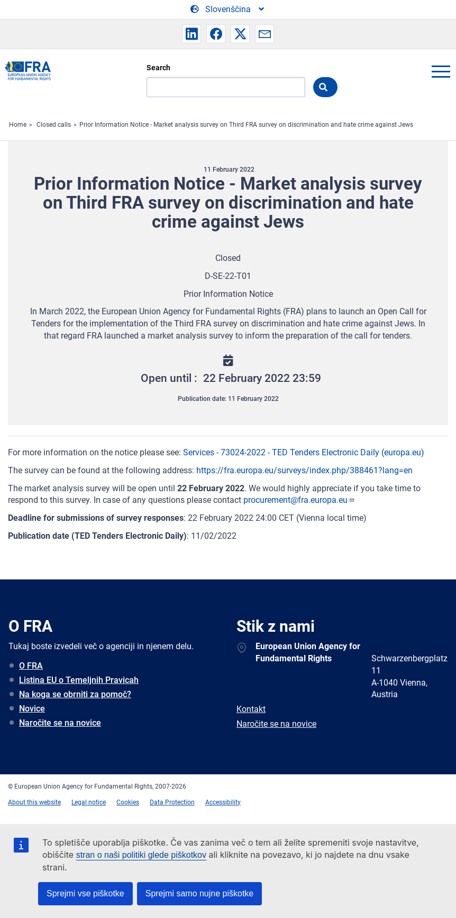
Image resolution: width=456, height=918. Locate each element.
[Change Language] (228, 9)
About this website (34, 802)
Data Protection (172, 802)
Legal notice (88, 802)
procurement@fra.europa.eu (299, 500)
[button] (191, 33)
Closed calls (54, 124)
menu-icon (441, 71)
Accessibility (223, 802)
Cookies (127, 802)
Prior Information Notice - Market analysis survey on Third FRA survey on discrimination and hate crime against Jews (246, 124)
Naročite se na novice (60, 723)
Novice (32, 709)
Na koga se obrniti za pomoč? (75, 694)
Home (17, 124)
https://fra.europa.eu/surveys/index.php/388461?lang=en (304, 470)
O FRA (31, 666)
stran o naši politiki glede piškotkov (141, 854)
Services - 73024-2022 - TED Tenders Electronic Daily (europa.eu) (303, 452)
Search (158, 67)
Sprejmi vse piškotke (85, 893)
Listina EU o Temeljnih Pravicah (79, 680)
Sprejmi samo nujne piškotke (199, 893)
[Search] (226, 87)
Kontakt (251, 709)
